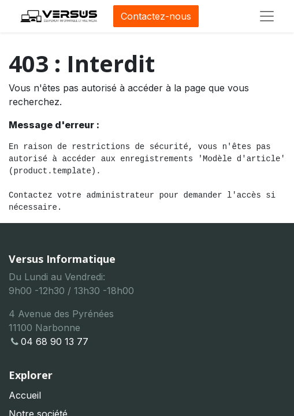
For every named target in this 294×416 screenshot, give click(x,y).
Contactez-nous (156, 16)
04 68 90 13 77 (48, 341)
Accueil (25, 395)
